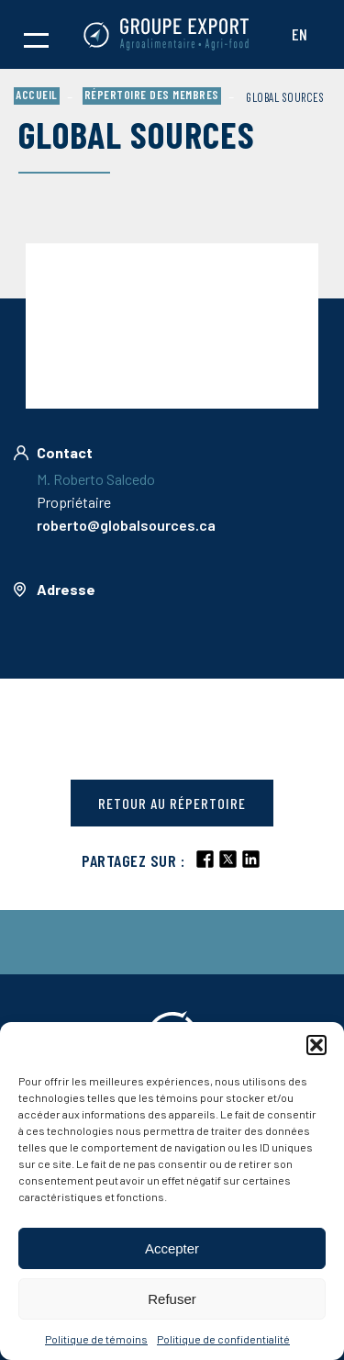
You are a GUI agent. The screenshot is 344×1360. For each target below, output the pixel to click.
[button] (316, 1045)
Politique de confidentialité (223, 1338)
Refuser (172, 1299)
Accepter (172, 1248)
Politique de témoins (96, 1338)
